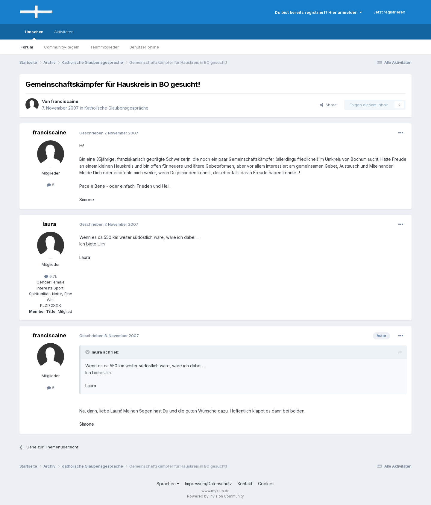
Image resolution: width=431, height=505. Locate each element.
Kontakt (245, 483)
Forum (26, 47)
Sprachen (168, 483)
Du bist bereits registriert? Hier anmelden (318, 12)
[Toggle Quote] (88, 352)
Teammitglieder (104, 47)
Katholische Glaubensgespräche (116, 107)
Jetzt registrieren (389, 12)
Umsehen (34, 34)
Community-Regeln (61, 47)
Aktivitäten (64, 31)
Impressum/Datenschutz (208, 483)
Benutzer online (144, 47)
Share (328, 104)
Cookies (266, 483)
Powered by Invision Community (215, 496)
